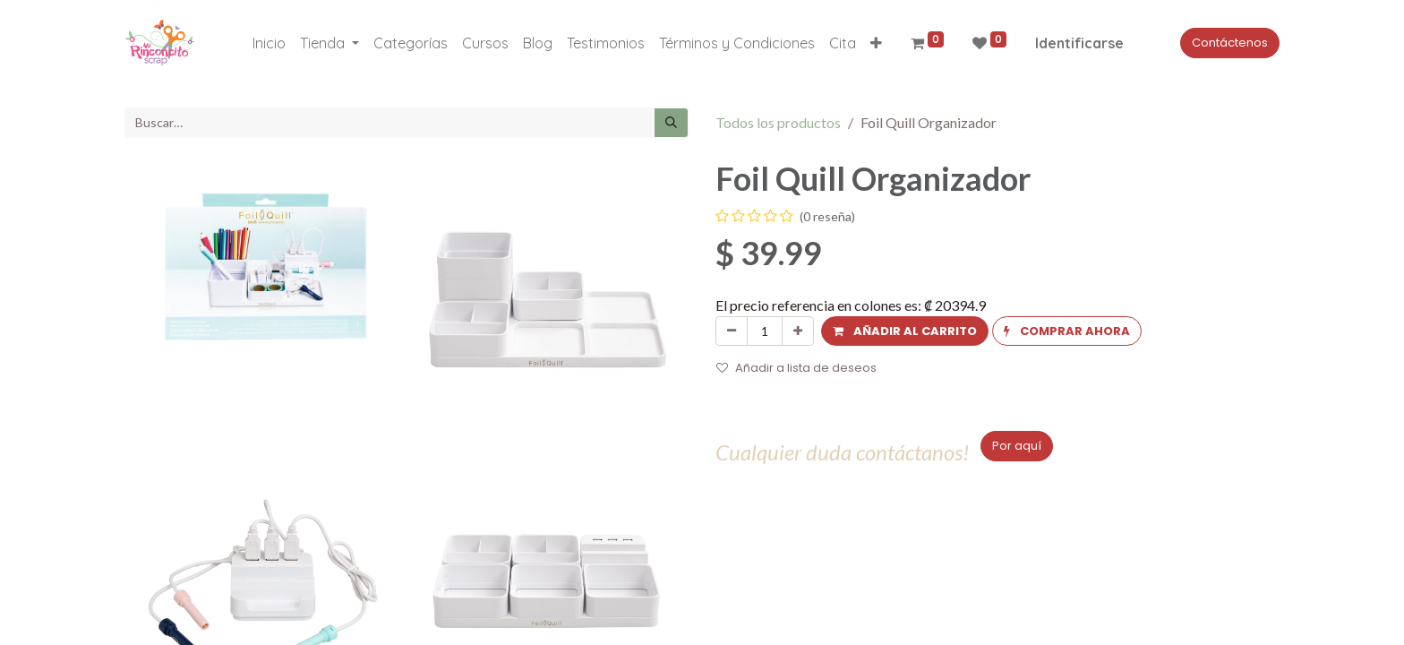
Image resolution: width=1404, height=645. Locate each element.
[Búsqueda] (671, 123)
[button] (876, 43)
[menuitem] (269, 43)
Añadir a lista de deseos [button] (796, 367)
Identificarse (1079, 43)
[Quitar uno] (731, 331)
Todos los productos (778, 122)
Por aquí (1016, 445)
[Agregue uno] (798, 331)
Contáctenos (1230, 42)
